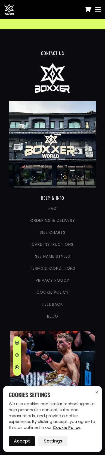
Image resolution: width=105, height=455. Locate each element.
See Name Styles (52, 256)
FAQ (52, 208)
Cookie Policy (52, 292)
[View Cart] (88, 9)
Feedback (52, 304)
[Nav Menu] (98, 9)
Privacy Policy (52, 280)
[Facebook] (17, 356)
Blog (52, 316)
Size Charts (53, 232)
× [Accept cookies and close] (96, 392)
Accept (22, 441)
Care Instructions (52, 244)
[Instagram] (17, 344)
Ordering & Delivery (52, 220)
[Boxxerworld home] (9, 9)
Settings (53, 441)
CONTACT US (52, 53)
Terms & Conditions (52, 268)
